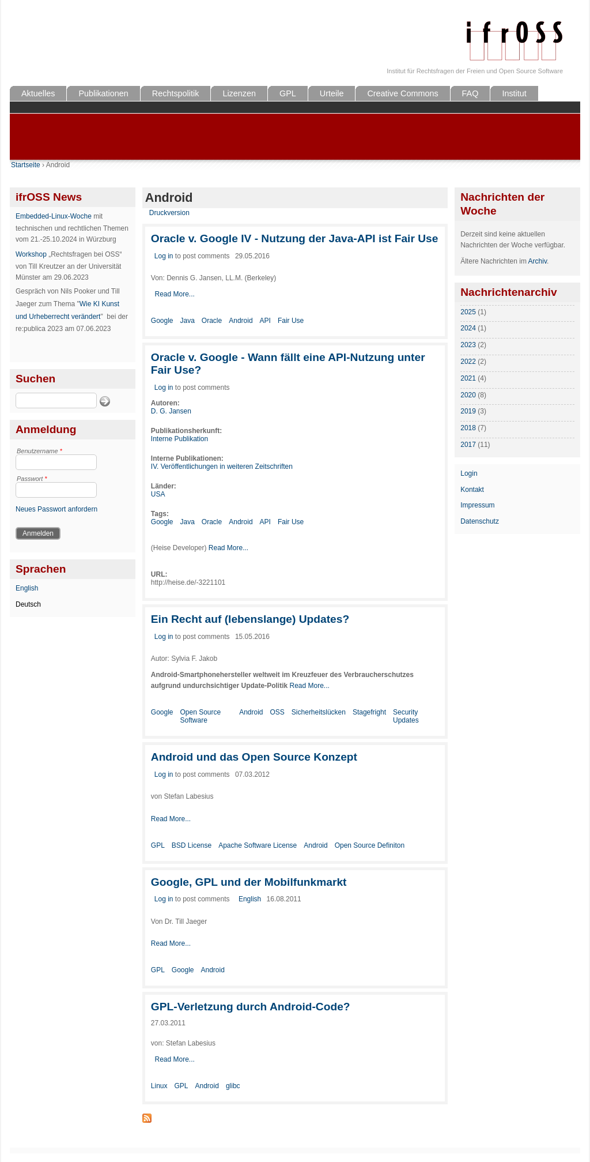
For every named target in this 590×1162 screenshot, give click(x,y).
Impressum (477, 505)
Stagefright (369, 712)
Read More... (174, 294)
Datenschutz (479, 521)
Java (187, 321)
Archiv (537, 261)
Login (468, 473)
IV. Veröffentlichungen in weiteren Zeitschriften (222, 466)
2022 (468, 362)
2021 (468, 378)
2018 (468, 428)
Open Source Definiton (369, 845)
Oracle (212, 321)
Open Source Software (200, 716)
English (27, 588)
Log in (163, 256)
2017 (468, 445)
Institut (514, 93)
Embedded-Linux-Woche (54, 216)
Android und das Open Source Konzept (254, 757)
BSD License (191, 845)
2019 (468, 411)
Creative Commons (402, 93)
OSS (277, 712)
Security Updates (406, 716)
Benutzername (39, 450)
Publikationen (103, 93)
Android (240, 321)
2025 (468, 312)
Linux (159, 1086)
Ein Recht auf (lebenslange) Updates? (250, 619)
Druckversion (169, 213)
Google (162, 321)
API (265, 321)
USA (158, 494)
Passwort (32, 478)
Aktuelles (38, 93)
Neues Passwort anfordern (56, 509)
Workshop (31, 254)
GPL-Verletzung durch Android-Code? (250, 1007)
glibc (233, 1086)
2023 (468, 345)
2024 (468, 328)
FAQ (470, 93)
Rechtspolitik (175, 93)
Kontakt (472, 490)
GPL (287, 93)
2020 (468, 395)
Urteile (332, 93)
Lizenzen (239, 93)
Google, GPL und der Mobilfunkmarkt (249, 882)
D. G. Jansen (171, 411)
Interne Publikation (179, 439)
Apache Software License (257, 845)
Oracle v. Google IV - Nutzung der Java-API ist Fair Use (294, 238)
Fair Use (291, 321)
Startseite (25, 165)
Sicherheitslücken (319, 712)
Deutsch (28, 604)
